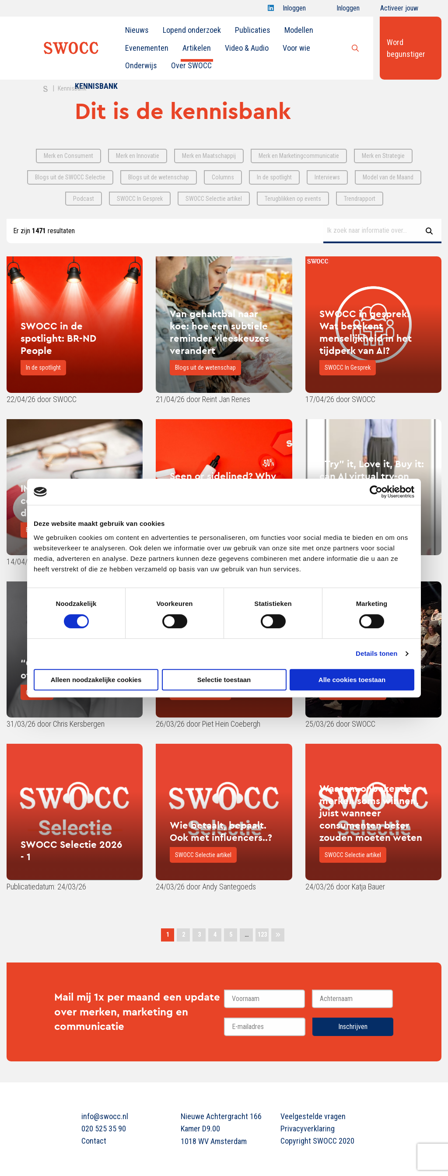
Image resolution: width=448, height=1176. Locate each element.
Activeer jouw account (399, 10)
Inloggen (294, 10)
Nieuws (137, 30)
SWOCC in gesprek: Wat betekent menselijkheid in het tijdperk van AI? (365, 332)
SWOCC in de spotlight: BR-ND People (58, 338)
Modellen (298, 30)
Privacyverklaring (307, 1128)
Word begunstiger (406, 48)
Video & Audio (247, 47)
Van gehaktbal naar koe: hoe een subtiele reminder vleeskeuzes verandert (219, 332)
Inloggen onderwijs (340, 10)
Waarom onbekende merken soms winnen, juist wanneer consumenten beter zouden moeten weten (370, 813)
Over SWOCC (191, 65)
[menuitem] (137, 30)
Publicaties (252, 30)
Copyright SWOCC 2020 (317, 1140)
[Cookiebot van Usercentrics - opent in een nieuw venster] (376, 491)
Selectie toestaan (224, 679)
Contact (93, 1140)
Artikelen (196, 47)
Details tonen (376, 653)
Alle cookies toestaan (351, 679)
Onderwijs (141, 65)
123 (262, 934)
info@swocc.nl (104, 1116)
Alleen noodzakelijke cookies (96, 679)
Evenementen (146, 47)
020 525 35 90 (103, 1128)
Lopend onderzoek (192, 30)
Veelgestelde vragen (313, 1116)
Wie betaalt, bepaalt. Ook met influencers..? (221, 831)
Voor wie (296, 47)
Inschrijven (353, 1026)
